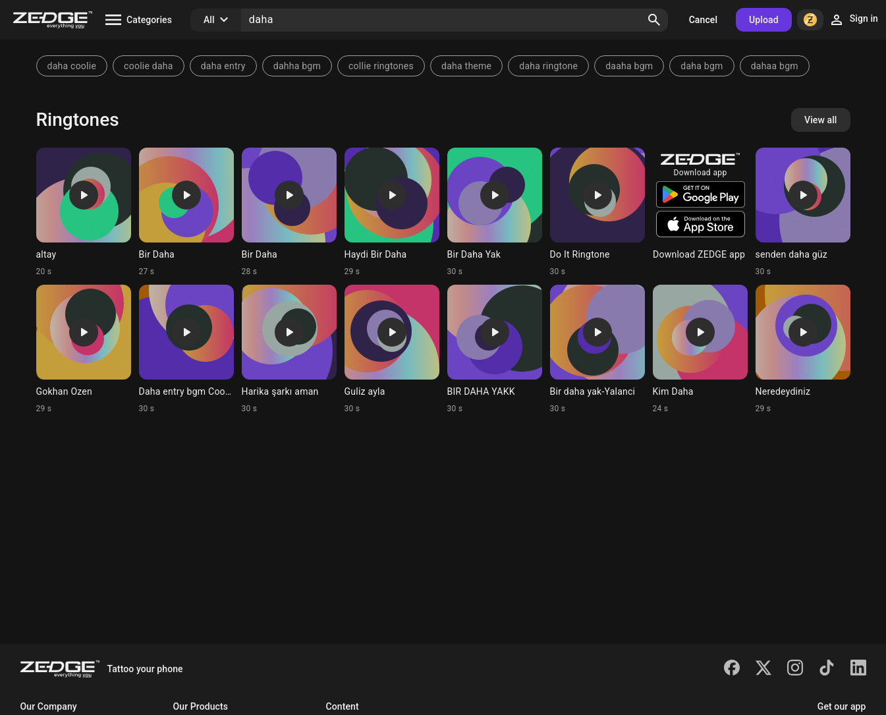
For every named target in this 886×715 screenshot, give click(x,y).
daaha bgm (629, 66)
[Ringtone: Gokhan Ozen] (83, 349)
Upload (764, 19)
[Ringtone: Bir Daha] (186, 212)
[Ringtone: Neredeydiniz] (803, 349)
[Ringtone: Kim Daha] (700, 349)
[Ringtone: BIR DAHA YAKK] (494, 349)
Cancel (703, 19)
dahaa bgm (774, 66)
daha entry (223, 66)
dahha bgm (297, 66)
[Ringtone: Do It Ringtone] (597, 212)
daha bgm (701, 66)
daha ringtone (548, 66)
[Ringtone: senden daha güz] (803, 212)
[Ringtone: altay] (83, 212)
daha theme (466, 66)
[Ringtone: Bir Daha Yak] (494, 212)
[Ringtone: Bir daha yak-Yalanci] (597, 349)
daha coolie (72, 66)
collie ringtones (381, 66)
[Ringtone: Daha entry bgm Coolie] (186, 349)
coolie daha (148, 66)
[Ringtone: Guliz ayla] (392, 349)
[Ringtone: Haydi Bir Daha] (392, 212)
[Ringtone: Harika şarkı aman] (289, 349)
